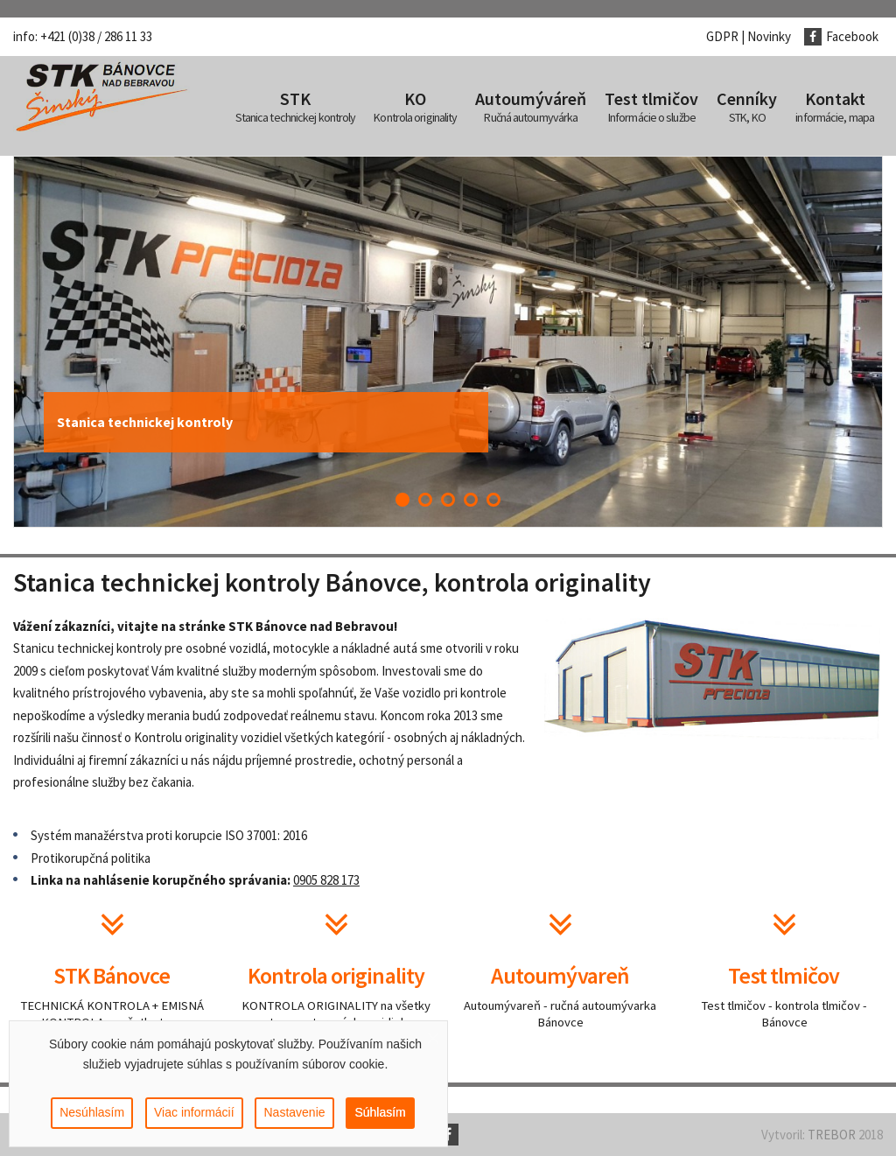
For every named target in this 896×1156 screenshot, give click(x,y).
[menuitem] (296, 106)
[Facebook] (848, 37)
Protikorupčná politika (90, 858)
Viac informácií (194, 1113)
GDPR (722, 36)
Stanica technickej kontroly (145, 422)
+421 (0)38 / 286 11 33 (96, 36)
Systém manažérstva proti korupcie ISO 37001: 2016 (169, 835)
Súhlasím (379, 1113)
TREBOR (832, 1134)
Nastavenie (294, 1113)
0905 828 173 (326, 880)
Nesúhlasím (92, 1113)
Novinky (769, 36)
